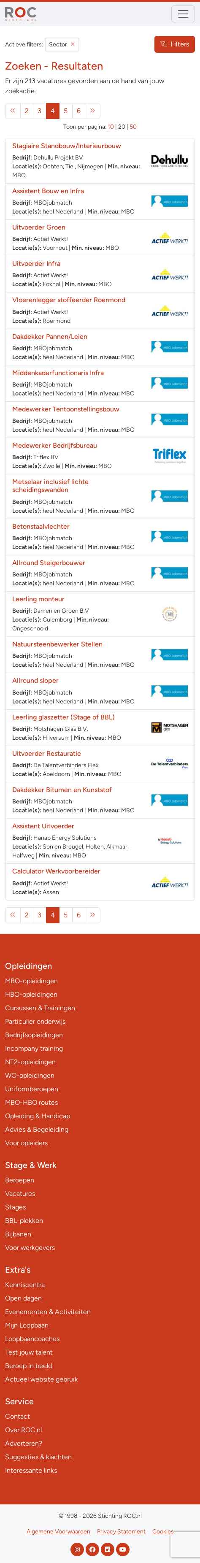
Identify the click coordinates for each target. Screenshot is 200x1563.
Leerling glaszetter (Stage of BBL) (63, 717)
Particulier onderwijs (35, 1021)
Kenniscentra (25, 1285)
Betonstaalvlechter (41, 526)
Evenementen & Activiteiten (48, 1312)
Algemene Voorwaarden (58, 1531)
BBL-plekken (24, 1221)
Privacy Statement (121, 1531)
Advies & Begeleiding (36, 1129)
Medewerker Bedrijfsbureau (54, 445)
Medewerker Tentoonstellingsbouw (65, 409)
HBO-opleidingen (31, 994)
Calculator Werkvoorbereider (56, 871)
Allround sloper (35, 680)
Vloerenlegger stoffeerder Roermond (68, 300)
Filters (174, 44)
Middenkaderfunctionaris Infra (58, 373)
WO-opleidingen (29, 1075)
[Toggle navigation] (183, 13)
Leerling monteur (38, 599)
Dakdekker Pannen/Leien (49, 337)
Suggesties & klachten (38, 1457)
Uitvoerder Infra (36, 264)
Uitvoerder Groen (38, 227)
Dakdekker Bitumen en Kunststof (62, 790)
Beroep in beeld (28, 1366)
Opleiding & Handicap (37, 1116)
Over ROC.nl (23, 1430)
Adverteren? (23, 1443)
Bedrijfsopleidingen (34, 1035)
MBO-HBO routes (31, 1102)
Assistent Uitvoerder (43, 826)
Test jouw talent (29, 1352)
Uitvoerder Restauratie (46, 753)
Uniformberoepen (31, 1089)
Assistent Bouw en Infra (48, 191)
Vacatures (20, 1194)
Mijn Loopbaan (27, 1325)
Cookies (163, 1531)
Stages (15, 1207)
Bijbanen (18, 1234)
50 (133, 126)
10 (111, 126)
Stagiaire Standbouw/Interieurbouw (66, 146)
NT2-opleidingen (30, 1062)
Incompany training (34, 1048)
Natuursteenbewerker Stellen (57, 644)
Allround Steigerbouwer (48, 563)
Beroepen (19, 1180)
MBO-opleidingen (31, 981)
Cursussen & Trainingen (40, 1008)
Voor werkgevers (30, 1248)
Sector (62, 44)
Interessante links (31, 1470)
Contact (17, 1416)
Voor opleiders (26, 1143)
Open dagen (23, 1298)
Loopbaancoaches (32, 1339)
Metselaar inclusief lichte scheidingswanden (50, 486)
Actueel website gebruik (41, 1379)
